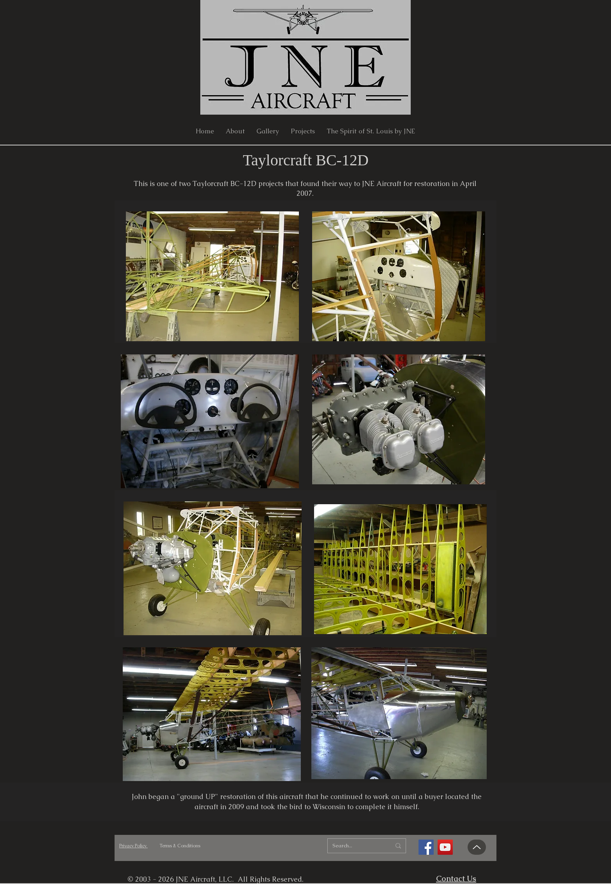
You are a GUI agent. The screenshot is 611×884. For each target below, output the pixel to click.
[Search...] (355, 846)
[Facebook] (426, 847)
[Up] (477, 847)
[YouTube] (445, 847)
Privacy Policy (133, 846)
